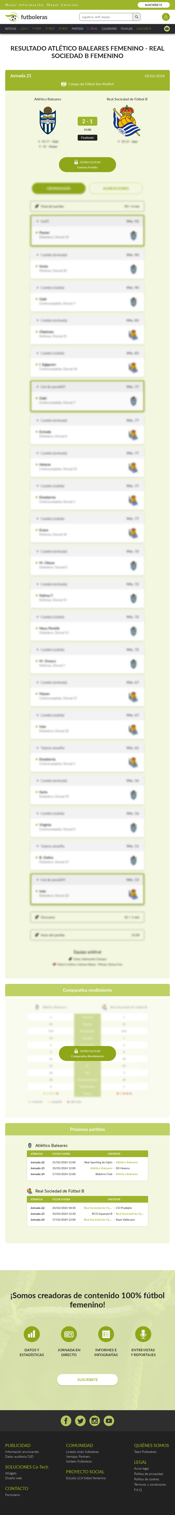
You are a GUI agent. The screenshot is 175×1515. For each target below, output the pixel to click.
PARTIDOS (77, 29)
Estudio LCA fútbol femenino (86, 1478)
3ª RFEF (63, 29)
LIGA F (24, 29)
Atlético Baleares (47, 99)
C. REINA (92, 29)
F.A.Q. (138, 1490)
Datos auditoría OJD (19, 1456)
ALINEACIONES (116, 188)
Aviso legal (141, 1468)
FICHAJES (126, 29)
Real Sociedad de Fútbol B (127, 99)
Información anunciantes (22, 1452)
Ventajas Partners (78, 1456)
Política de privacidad (148, 1474)
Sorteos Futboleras (79, 1461)
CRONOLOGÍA (59, 188)
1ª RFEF (36, 29)
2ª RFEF (49, 29)
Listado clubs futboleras (82, 1452)
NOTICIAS (10, 29)
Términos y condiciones (150, 1484)
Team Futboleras (145, 1452)
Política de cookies (146, 1479)
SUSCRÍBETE (153, 5)
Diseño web (13, 1478)
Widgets (11, 1473)
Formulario (12, 1495)
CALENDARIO (109, 29)
